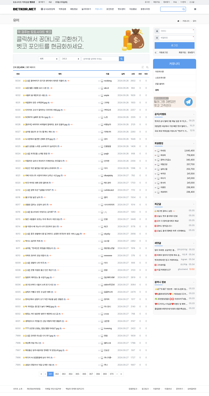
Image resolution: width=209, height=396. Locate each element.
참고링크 (145, 389)
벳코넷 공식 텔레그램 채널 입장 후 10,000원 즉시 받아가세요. (171, 121)
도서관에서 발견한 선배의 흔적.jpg (38, 139)
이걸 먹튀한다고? (163, 270)
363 (64, 374)
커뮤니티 (186, 21)
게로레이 (162, 192)
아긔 (104, 263)
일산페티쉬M (107, 277)
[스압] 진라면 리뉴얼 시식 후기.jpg (38, 336)
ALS (104, 226)
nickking (106, 81)
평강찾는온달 (107, 248)
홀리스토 (105, 343)
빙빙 (104, 270)
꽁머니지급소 (164, 160)
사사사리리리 (107, 205)
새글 (50, 2)
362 (57, 374)
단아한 (104, 161)
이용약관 (156, 389)
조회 (133, 74)
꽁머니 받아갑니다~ (163, 226)
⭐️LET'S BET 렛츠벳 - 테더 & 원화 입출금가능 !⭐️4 (171, 289)
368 (98, 374)
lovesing (106, 328)
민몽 (104, 219)
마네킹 (161, 150)
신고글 (192, 2)
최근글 (158, 204)
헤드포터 (105, 183)
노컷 (104, 117)
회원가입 (156, 2)
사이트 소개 (17, 389)
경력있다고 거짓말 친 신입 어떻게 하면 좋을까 (42, 321)
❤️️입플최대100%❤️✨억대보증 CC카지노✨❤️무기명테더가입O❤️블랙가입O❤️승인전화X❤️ (171, 294)
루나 (104, 365)
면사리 (161, 183)
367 (91, 374)
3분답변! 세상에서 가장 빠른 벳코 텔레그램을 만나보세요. (172, 126)
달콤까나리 (106, 292)
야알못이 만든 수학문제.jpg (35, 102)
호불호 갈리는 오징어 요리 (34, 205)
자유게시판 (159, 71)
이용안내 (168, 389)
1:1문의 (183, 2)
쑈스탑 (104, 241)
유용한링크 (133, 389)
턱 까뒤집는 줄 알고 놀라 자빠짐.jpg (38, 306)
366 (84, 374)
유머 (194, 21)
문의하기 (179, 389)
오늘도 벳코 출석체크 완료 (166, 216)
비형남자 (105, 124)
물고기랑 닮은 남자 (31, 197)
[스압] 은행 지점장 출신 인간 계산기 (38, 270)
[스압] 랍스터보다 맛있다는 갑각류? (38, 212)
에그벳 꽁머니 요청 (163, 211)
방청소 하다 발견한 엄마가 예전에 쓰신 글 (40, 314)
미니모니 (105, 306)
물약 (104, 197)
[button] (23, 40)
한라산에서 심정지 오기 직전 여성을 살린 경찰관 (43, 299)
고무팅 (104, 102)
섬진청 (104, 321)
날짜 (123, 74)
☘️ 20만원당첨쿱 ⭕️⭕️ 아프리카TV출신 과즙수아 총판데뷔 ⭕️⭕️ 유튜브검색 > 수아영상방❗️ (171, 299)
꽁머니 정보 (160, 282)
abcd (104, 88)
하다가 (161, 178)
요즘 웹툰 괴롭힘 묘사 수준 (34, 88)
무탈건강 (162, 164)
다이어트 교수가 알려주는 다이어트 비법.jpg (41, 110)
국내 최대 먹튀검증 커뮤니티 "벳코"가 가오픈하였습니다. (172, 131)
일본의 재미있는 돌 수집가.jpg (36, 277)
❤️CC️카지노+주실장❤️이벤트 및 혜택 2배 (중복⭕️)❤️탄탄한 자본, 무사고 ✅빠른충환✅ (171, 304)
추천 (140, 74)
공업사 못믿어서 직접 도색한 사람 (37, 365)
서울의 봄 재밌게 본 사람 (34, 95)
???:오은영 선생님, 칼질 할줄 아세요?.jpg (41, 328)
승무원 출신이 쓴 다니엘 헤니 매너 (37, 132)
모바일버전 (192, 389)
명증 (104, 336)
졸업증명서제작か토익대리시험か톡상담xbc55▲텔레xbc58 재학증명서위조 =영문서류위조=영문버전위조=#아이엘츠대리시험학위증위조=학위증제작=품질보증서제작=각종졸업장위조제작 (171, 309)
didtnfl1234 (107, 285)
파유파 (161, 155)
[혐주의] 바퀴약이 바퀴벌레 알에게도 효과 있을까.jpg (45, 124)
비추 (146, 74)
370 (112, 374)
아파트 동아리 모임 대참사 (34, 255)
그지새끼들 (160, 265)
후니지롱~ (106, 357)
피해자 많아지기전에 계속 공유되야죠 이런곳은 (168, 255)
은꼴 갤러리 (159, 84)
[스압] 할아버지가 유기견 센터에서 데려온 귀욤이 (43, 81)
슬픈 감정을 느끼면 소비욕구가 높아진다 (40, 146)
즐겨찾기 (41, 2)
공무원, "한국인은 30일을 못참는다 (38, 248)
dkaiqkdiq (106, 175)
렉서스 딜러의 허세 (31, 241)
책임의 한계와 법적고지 (75, 389)
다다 (104, 168)
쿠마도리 (105, 110)
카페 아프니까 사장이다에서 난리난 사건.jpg (41, 175)
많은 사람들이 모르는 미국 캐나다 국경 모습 (41, 219)
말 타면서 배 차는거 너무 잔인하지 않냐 (39, 226)
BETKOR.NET (24, 9)
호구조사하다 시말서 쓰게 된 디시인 (38, 285)
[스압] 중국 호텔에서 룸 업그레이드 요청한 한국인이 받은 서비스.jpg (51, 234)
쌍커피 (104, 299)
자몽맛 (161, 187)
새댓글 (158, 243)
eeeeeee (106, 255)
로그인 (147, 2)
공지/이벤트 (160, 114)
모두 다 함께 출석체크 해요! (167, 221)
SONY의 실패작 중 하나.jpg (35, 117)
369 (105, 374)
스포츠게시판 (160, 78)
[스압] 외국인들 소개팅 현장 (35, 153)
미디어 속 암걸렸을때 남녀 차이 (36, 357)
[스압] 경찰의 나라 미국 (33, 263)
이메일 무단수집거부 (53, 389)
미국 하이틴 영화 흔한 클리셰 (35, 183)
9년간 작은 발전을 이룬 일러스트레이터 (39, 168)
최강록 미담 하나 (30, 343)
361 (51, 374)
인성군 (104, 350)
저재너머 (105, 132)
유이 (104, 139)
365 (77, 374)
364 (70, 374)
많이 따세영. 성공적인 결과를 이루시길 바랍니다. (165, 250)
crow (104, 314)
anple (104, 95)
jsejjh (104, 153)
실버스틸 (162, 169)
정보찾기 (166, 2)
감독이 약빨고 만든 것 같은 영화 (36, 292)
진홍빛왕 (105, 146)
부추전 (161, 173)
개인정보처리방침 (33, 389)
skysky (105, 234)
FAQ (175, 2)
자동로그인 (163, 52)
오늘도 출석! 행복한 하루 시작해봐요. (170, 231)
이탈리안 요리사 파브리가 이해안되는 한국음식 (42, 161)
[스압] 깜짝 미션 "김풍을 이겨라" (37, 190)
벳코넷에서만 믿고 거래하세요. (167, 260)
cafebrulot (107, 190)
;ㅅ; (103, 212)
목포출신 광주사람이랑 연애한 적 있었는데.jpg (42, 350)
